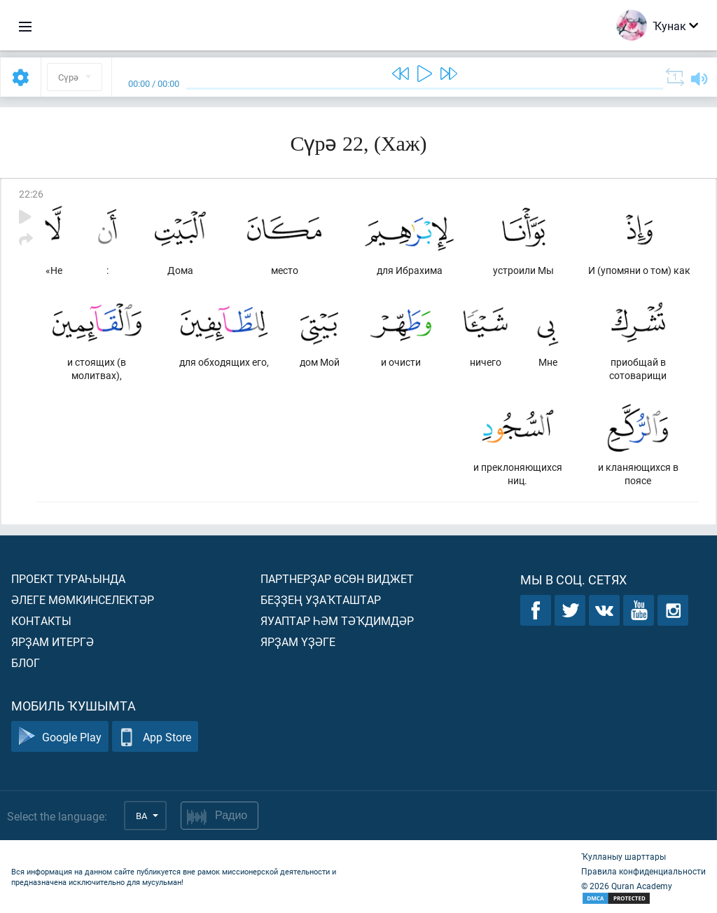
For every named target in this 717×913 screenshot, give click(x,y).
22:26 (31, 193)
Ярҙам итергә (52, 641)
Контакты (41, 620)
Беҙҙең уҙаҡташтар (320, 599)
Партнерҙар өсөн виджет (337, 578)
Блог (25, 662)
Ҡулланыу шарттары (623, 856)
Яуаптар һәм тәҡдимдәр (337, 620)
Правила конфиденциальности (643, 871)
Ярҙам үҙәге (297, 641)
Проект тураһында (68, 578)
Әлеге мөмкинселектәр (82, 599)
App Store (155, 737)
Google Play (60, 737)
